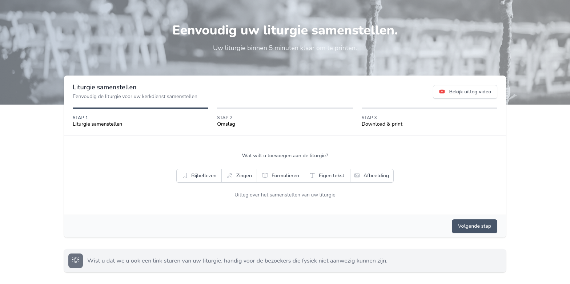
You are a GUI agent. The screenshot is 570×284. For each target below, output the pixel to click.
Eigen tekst (326, 175)
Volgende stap (474, 226)
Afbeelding (371, 175)
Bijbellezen (199, 175)
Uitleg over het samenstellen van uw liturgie (285, 194)
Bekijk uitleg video (465, 92)
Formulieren (280, 175)
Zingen (239, 175)
